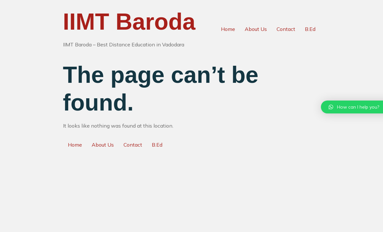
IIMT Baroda (129, 21)
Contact (286, 29)
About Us (256, 29)
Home (228, 29)
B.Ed (310, 29)
